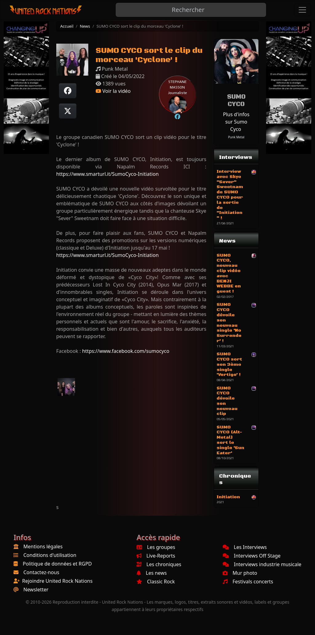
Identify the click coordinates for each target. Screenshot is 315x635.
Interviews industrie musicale (262, 564)
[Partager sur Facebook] (68, 90)
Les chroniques (159, 564)
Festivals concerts (248, 581)
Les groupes (156, 547)
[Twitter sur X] (68, 111)
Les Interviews (245, 547)
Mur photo (240, 573)
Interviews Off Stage (252, 555)
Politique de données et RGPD (57, 563)
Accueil (67, 26)
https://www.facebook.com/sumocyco (125, 351)
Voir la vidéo (113, 91)
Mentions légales (43, 546)
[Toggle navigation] (302, 10)
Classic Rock (156, 581)
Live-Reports (156, 555)
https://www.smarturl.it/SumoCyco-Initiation (107, 174)
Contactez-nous (41, 572)
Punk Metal (236, 137)
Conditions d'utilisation (49, 555)
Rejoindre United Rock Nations (57, 581)
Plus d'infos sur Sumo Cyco (236, 121)
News (85, 26)
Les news (152, 573)
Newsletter (35, 589)
